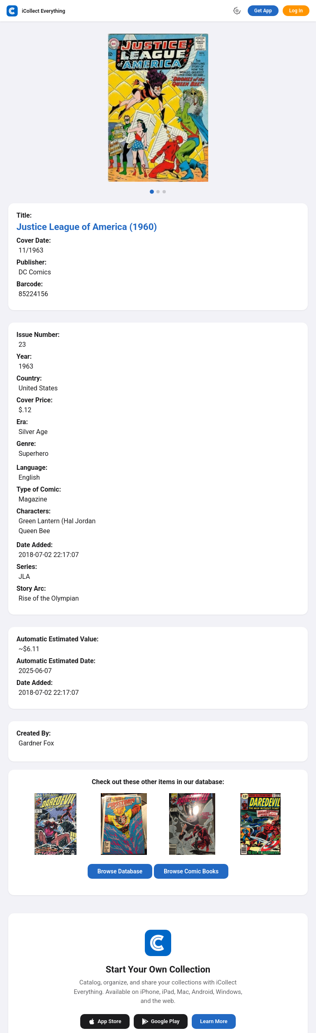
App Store (104, 1021)
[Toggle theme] (237, 10)
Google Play (161, 1021)
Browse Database (120, 871)
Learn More (213, 1021)
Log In (296, 11)
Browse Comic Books (191, 871)
